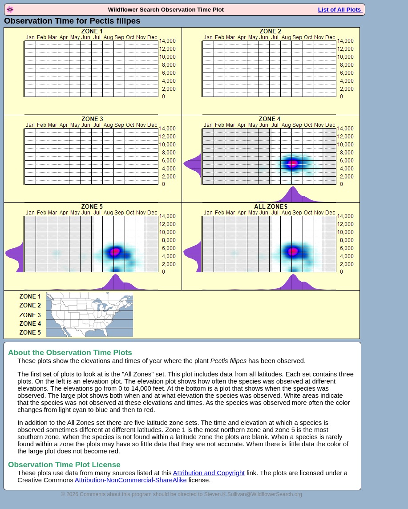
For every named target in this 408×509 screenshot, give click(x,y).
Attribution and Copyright (209, 473)
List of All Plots (340, 9)
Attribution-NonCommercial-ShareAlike (131, 480)
